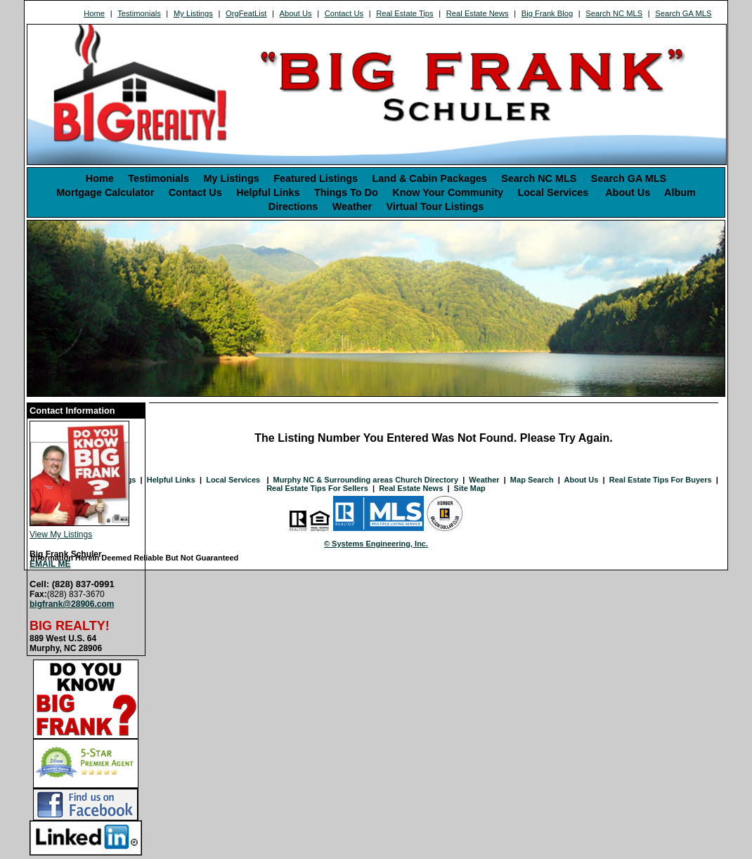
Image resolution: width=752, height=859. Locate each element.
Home (94, 13)
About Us (296, 13)
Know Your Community (447, 192)
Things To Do (346, 192)
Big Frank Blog (547, 13)
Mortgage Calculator (105, 192)
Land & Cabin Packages (429, 178)
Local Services (554, 192)
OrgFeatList (246, 13)
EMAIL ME (50, 564)
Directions (293, 206)
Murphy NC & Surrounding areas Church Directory (365, 480)
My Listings (193, 13)
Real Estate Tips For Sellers (317, 488)
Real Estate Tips (404, 13)
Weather (352, 206)
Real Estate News (477, 13)
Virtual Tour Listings (435, 206)
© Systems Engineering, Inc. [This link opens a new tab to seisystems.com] (376, 543)
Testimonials (139, 13)
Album (680, 192)
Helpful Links (267, 192)
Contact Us (344, 13)
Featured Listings (315, 178)
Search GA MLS (683, 13)
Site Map (470, 488)
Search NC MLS (613, 13)
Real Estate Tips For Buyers (660, 480)
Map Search (532, 480)
